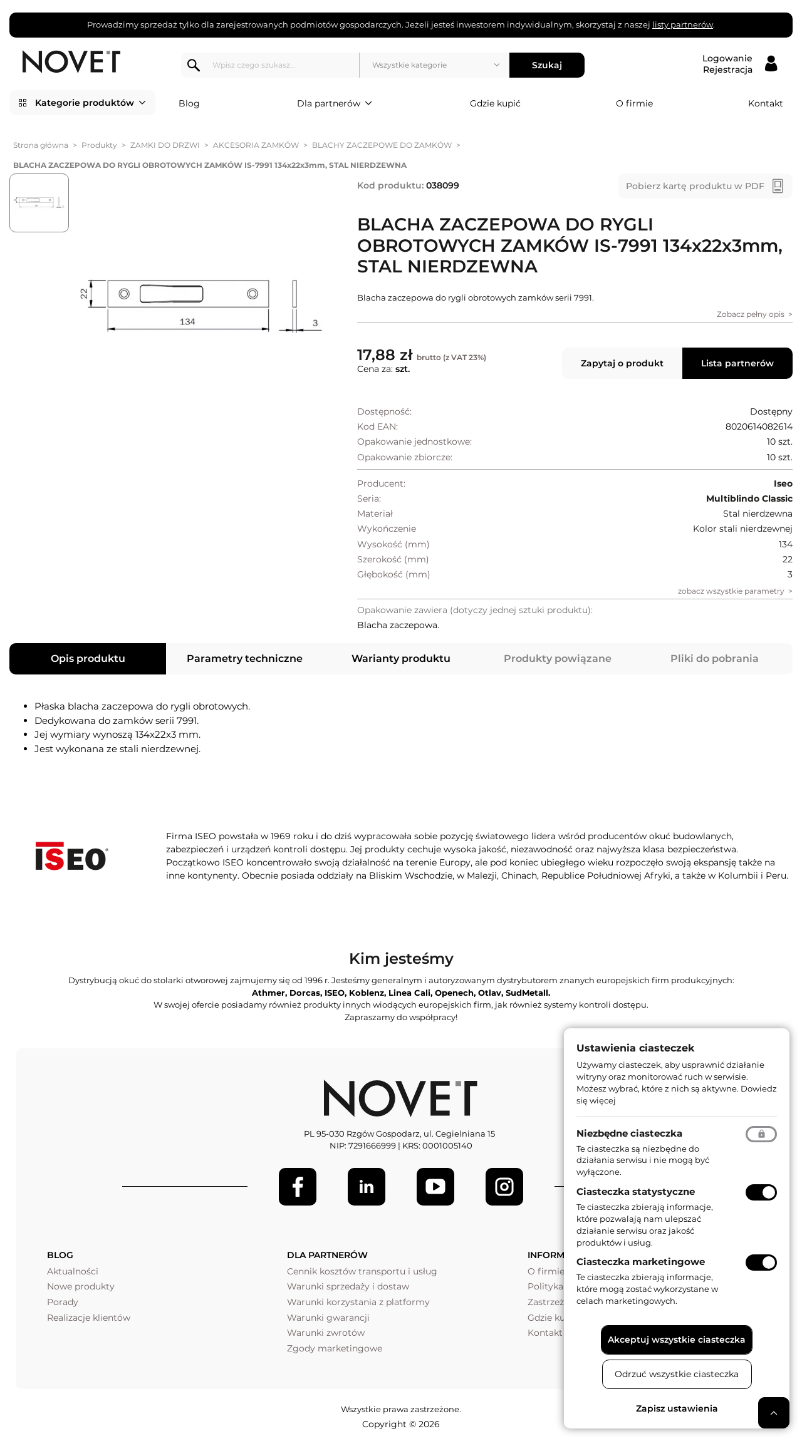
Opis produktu (88, 655)
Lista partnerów (737, 360)
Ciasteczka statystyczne (635, 1191)
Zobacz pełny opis (750, 311)
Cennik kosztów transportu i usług (362, 1268)
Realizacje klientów (88, 1314)
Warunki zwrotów (326, 1330)
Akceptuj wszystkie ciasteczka (677, 1339)
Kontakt (765, 100)
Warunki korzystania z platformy (358, 1299)
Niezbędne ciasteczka (629, 1133)
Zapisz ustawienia (677, 1408)
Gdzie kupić (495, 100)
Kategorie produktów (90, 100)
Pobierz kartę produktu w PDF (695, 183)
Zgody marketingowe (334, 1345)
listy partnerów (682, 24)
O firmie (634, 100)
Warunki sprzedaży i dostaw (348, 1283)
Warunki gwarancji (328, 1314)
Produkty (99, 142)
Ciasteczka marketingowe (640, 1262)
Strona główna (40, 142)
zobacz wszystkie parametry (731, 588)
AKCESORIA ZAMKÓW (256, 142)
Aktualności (72, 1268)
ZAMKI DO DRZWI (165, 142)
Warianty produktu (401, 655)
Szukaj (551, 62)
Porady (62, 1299)
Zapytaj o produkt (622, 360)
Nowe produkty (81, 1283)
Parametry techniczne (245, 655)
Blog (189, 100)
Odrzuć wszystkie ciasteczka (677, 1374)
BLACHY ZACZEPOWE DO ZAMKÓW (382, 142)
